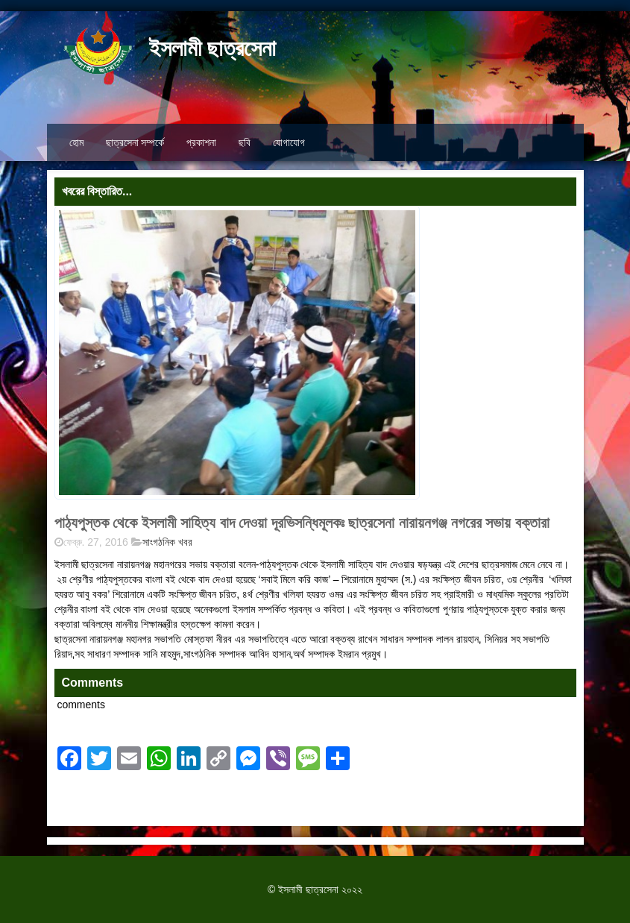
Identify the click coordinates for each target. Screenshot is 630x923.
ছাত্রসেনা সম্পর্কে (135, 142)
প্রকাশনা (201, 142)
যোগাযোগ (289, 142)
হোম (76, 142)
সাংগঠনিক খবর (167, 542)
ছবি (245, 142)
